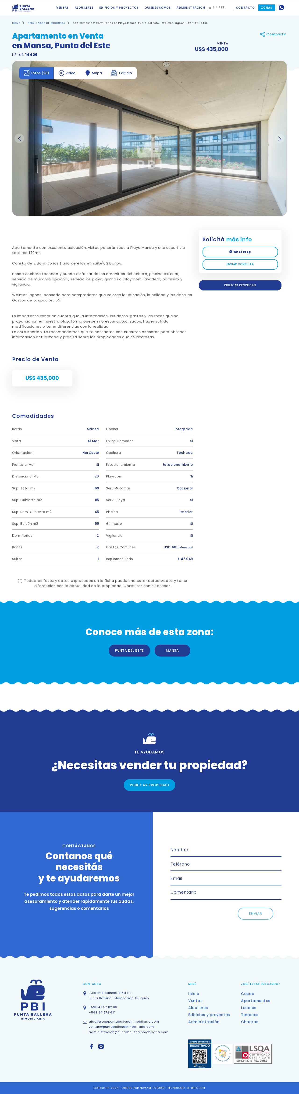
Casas (247, 993)
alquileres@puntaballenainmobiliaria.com (124, 1022)
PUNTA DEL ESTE (129, 650)
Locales (248, 1007)
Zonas (266, 8)
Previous (19, 138)
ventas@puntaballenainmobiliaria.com (121, 1027)
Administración (191, 8)
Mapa (93, 73)
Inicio (193, 993)
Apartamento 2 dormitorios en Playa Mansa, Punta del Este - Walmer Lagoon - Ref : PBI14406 (140, 23)
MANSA (172, 650)
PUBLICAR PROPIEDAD (240, 285)
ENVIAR (255, 913)
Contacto (245, 8)
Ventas (62, 8)
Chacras (249, 1021)
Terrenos (250, 1014)
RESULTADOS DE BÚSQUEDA (46, 23)
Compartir (273, 34)
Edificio (121, 73)
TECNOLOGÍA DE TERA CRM (186, 1088)
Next (280, 138)
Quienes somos (158, 8)
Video (66, 73)
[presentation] (206, 917)
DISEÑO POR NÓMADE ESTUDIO (144, 1088)
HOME (16, 23)
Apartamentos (256, 1000)
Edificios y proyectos (119, 8)
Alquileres (84, 8)
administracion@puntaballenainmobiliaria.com (128, 1032)
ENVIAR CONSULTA (240, 264)
